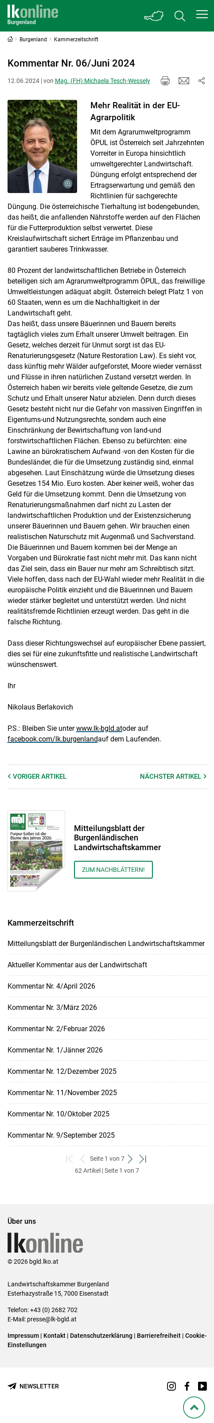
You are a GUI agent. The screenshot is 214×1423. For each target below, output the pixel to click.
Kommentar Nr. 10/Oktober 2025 (58, 1114)
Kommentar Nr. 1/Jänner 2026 (55, 1050)
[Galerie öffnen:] (43, 146)
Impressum (23, 1335)
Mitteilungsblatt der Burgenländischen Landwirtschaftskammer (106, 943)
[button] (202, 14)
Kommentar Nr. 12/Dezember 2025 (62, 1071)
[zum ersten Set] (70, 1158)
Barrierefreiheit (159, 1335)
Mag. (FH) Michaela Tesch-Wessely (102, 80)
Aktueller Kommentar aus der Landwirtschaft (77, 965)
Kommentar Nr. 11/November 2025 (62, 1092)
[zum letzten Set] (143, 1158)
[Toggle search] (180, 15)
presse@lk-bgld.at (52, 1319)
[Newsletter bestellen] (33, 1386)
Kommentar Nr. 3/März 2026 (52, 1007)
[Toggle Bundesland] (154, 15)
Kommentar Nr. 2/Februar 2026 (56, 1029)
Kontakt (54, 1335)
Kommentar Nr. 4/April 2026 (51, 986)
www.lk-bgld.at (99, 728)
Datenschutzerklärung (101, 1335)
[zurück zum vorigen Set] (83, 1158)
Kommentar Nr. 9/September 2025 (61, 1135)
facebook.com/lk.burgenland (53, 739)
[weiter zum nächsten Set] (130, 1158)
